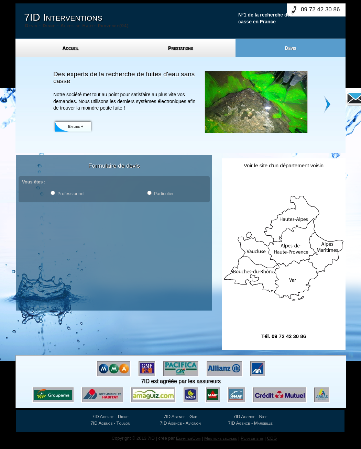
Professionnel (71, 193)
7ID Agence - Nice (250, 416)
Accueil (70, 48)
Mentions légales (220, 438)
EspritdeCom (188, 438)
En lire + (75, 126)
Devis (290, 48)
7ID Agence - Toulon (110, 423)
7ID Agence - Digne (110, 416)
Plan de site (252, 438)
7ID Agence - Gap (180, 416)
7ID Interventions (76, 20)
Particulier (164, 193)
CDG (272, 438)
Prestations (180, 48)
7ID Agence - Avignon (180, 423)
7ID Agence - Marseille (250, 423)
